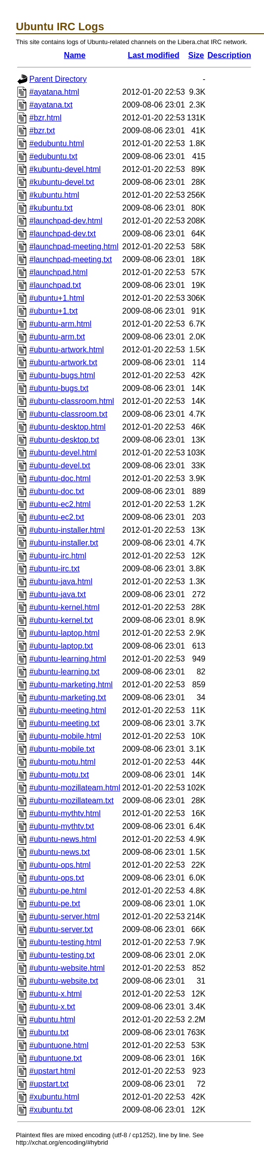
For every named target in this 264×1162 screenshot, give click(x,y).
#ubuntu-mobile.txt (62, 749)
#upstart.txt (48, 1084)
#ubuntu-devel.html (63, 452)
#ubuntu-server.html (64, 916)
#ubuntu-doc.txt (56, 491)
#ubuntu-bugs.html (62, 375)
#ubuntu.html (52, 1019)
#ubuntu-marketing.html (71, 684)
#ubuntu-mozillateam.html (74, 787)
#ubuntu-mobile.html (65, 736)
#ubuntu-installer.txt (63, 543)
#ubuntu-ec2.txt (56, 517)
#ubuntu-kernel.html (64, 607)
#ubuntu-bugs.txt (58, 388)
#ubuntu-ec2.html (60, 504)
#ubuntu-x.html (55, 994)
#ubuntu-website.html (67, 968)
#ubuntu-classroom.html (71, 401)
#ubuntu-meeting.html (67, 710)
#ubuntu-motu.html (62, 762)
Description (229, 55)
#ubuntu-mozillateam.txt (71, 800)
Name (75, 55)
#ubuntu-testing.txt (62, 955)
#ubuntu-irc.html (57, 556)
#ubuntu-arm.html (60, 324)
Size (196, 55)
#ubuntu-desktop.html (67, 427)
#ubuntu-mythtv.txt (61, 826)
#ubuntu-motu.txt (59, 775)
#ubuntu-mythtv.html (65, 813)
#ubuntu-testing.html (65, 942)
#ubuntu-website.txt (63, 981)
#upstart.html (52, 1071)
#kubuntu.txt (50, 208)
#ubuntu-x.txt (52, 1006)
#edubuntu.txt (53, 156)
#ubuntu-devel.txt (59, 465)
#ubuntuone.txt (55, 1058)
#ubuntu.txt (48, 1032)
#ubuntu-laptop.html (64, 633)
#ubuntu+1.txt (53, 311)
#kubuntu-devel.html (65, 169)
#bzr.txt (42, 130)
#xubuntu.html (54, 1097)
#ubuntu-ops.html (60, 865)
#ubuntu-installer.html (67, 530)
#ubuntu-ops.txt (56, 878)
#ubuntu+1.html (56, 298)
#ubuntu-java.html (60, 581)
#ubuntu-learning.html (67, 659)
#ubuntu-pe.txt (54, 903)
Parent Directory (58, 79)
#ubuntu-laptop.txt (61, 646)
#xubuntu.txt (50, 1110)
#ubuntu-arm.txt (57, 336)
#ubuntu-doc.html (60, 478)
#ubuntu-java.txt (57, 594)
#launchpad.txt (55, 285)
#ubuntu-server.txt (61, 929)
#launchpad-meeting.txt (70, 259)
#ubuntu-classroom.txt (68, 414)
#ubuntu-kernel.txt (61, 620)
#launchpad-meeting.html (74, 246)
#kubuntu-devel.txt (61, 182)
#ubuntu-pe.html (58, 890)
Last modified (153, 55)
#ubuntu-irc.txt (54, 568)
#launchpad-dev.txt (62, 233)
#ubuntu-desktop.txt (64, 440)
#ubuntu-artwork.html (66, 349)
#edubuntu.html (56, 143)
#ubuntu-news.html (62, 839)
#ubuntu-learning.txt (64, 671)
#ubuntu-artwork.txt (63, 362)
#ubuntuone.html (58, 1045)
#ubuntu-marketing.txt (67, 697)
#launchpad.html (58, 272)
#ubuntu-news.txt (59, 852)
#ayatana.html (54, 92)
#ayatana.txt (50, 105)
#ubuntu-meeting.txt (64, 723)
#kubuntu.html (54, 195)
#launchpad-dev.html (65, 221)
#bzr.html (45, 117)
